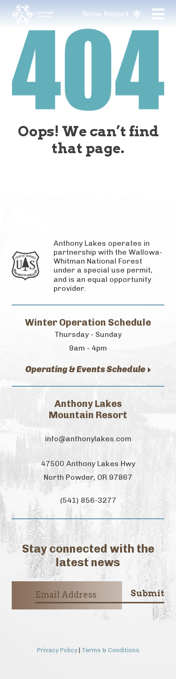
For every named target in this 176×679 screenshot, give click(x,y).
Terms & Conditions (110, 650)
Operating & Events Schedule (88, 370)
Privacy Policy (57, 650)
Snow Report (111, 13)
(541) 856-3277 (88, 500)
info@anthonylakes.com (88, 438)
